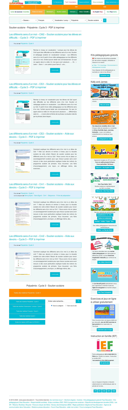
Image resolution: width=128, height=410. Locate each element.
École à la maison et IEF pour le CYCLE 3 (27, 322)
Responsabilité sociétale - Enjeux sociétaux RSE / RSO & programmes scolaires (57, 402)
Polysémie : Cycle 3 (27, 43)
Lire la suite (55, 70)
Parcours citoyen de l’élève (41, 405)
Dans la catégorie (57, 305)
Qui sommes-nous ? (56, 400)
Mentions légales (70, 400)
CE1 (22, 7)
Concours (72, 11)
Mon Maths (112, 12)
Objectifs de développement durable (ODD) (99, 402)
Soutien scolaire (61, 11)
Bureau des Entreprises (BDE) (61, 405)
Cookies (79, 400)
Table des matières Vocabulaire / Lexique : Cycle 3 (27, 306)
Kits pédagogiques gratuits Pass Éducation (98, 400)
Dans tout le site (71, 305)
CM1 (76, 7)
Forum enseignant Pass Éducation (91, 407)
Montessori (50, 11)
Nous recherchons (111, 2)
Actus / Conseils (84, 11)
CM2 (104, 7)
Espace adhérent (84, 2)
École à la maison (37, 11)
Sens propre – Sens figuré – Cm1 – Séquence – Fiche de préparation (47, 195)
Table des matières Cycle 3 (27, 316)
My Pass (98, 12)
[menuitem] (58, 2)
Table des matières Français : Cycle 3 (27, 311)
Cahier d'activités (20, 12)
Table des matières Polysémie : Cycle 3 (27, 301)
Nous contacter (98, 2)
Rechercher (57, 2)
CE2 (49, 7)
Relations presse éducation (41, 407)
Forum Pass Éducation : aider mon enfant (64, 407)
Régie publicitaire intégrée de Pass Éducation (88, 405)
